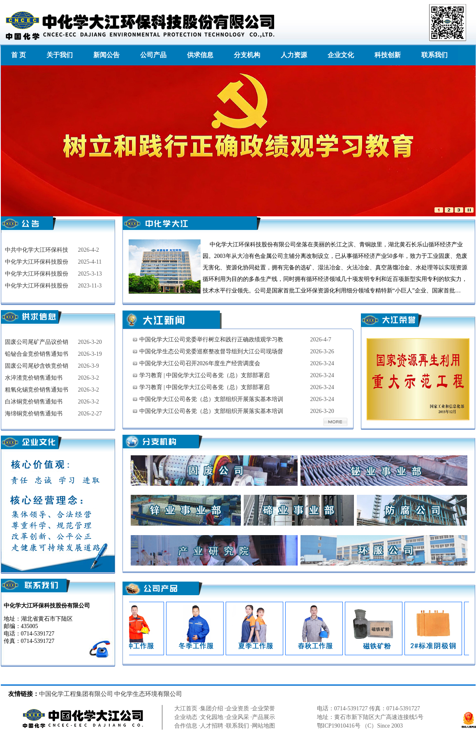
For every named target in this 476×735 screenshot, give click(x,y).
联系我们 (434, 54)
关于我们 (59, 54)
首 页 (18, 54)
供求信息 (200, 54)
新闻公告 (106, 54)
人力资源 (294, 54)
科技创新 (387, 54)
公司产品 (153, 54)
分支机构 (247, 54)
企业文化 (341, 54)
